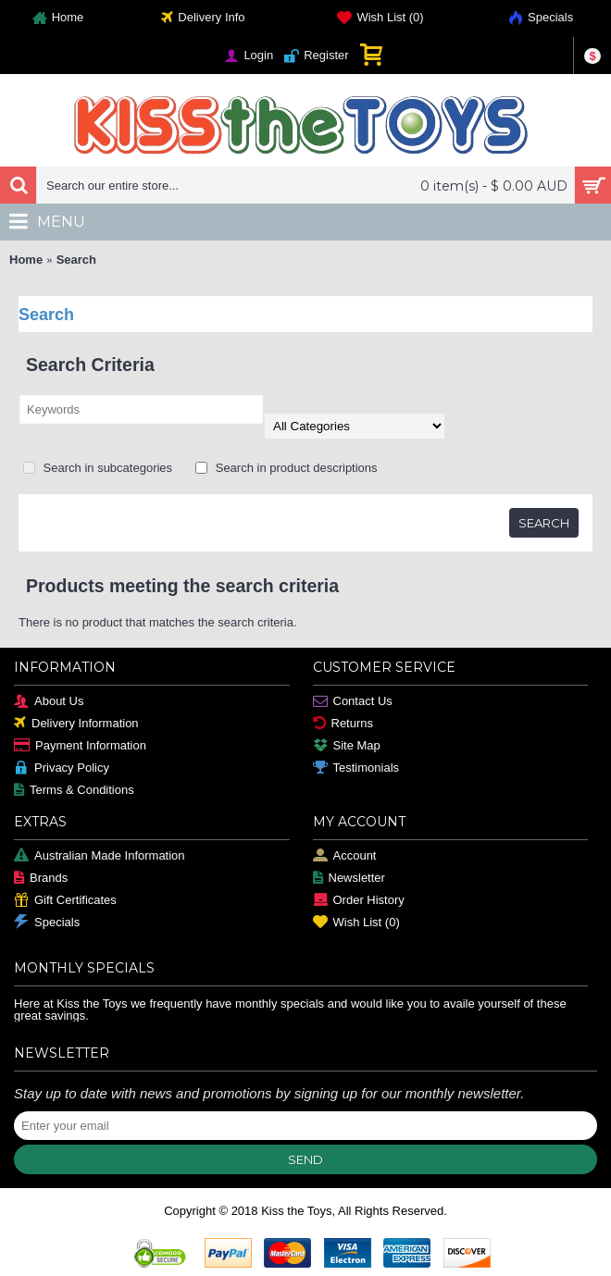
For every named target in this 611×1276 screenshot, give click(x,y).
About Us (48, 702)
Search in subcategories (97, 468)
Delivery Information (76, 724)
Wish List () (356, 923)
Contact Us (353, 702)
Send (305, 1159)
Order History (359, 901)
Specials (47, 923)
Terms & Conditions (74, 791)
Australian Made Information (99, 856)
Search (76, 259)
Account (345, 856)
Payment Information (80, 746)
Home (26, 259)
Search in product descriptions (286, 468)
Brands (41, 878)
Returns (343, 724)
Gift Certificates (65, 901)
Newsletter (349, 878)
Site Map (346, 746)
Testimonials (356, 768)
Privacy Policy (61, 768)
